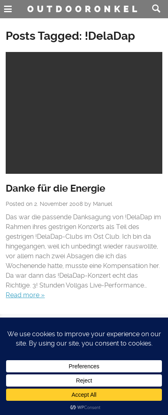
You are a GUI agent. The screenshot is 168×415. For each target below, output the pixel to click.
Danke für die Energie (55, 188)
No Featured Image (84, 113)
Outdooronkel (83, 9)
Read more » (25, 295)
